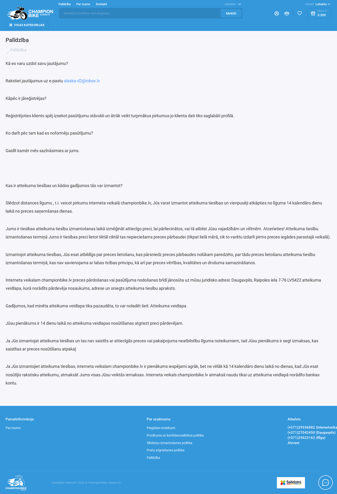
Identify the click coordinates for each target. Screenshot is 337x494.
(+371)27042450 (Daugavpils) (312, 432)
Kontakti (101, 4)
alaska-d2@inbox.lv (81, 81)
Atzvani (293, 443)
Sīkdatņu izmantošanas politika (169, 443)
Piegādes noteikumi (161, 428)
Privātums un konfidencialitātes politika (175, 435)
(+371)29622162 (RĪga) (306, 438)
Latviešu (317, 4)
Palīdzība (65, 4)
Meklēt (231, 13)
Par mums (83, 4)
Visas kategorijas (27, 25)
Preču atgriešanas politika (165, 450)
